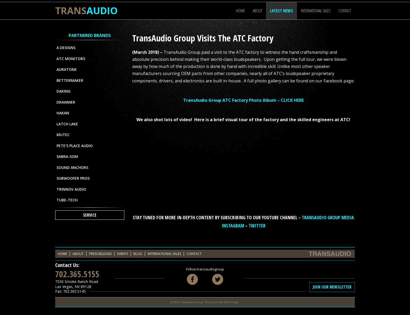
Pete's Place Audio (75, 145)
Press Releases (100, 254)
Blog (138, 254)
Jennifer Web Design (226, 302)
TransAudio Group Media (328, 217)
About (257, 11)
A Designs (66, 47)
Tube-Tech (67, 199)
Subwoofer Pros (73, 178)
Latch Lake (67, 123)
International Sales (316, 11)
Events (122, 254)
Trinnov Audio (71, 189)
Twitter (257, 225)
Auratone (67, 69)
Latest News (281, 11)
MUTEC (63, 134)
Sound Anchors (72, 167)
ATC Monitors (71, 58)
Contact (345, 11)
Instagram (233, 225)
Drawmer (66, 102)
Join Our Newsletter (332, 287)
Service (89, 215)
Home (240, 11)
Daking (63, 91)
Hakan (63, 112)
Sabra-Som (67, 156)
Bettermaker (70, 80)
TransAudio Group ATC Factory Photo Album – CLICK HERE (243, 100)
